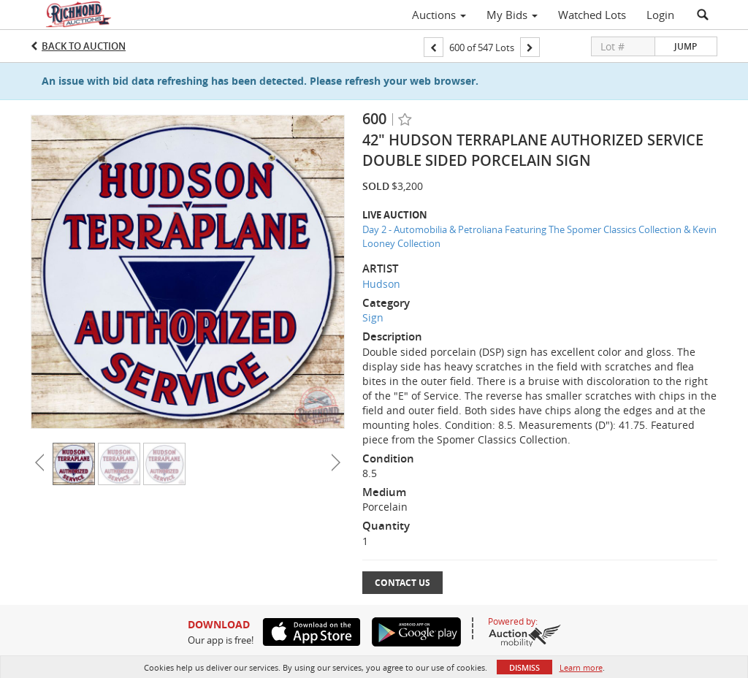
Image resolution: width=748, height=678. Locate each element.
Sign (372, 317)
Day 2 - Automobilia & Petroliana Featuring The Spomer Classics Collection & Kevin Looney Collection (539, 236)
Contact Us (402, 582)
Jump (685, 46)
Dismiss (524, 667)
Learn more (581, 667)
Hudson (381, 284)
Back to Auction (84, 46)
